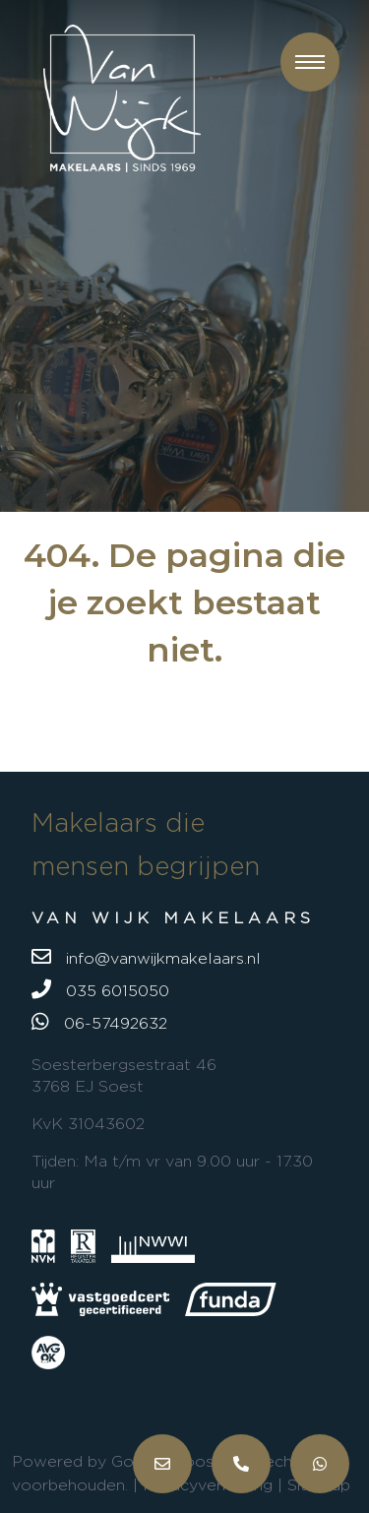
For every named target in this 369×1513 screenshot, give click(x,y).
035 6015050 (100, 989)
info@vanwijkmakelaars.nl (146, 957)
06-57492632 (99, 1022)
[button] (309, 62)
